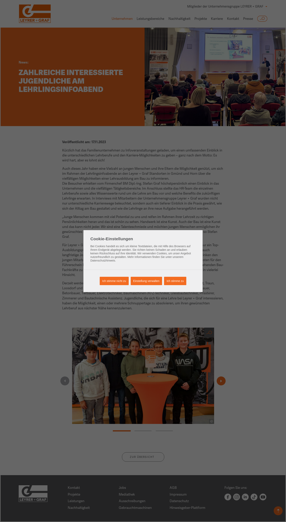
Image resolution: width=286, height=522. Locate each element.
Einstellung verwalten (146, 281)
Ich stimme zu (175, 281)
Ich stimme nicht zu (114, 281)
